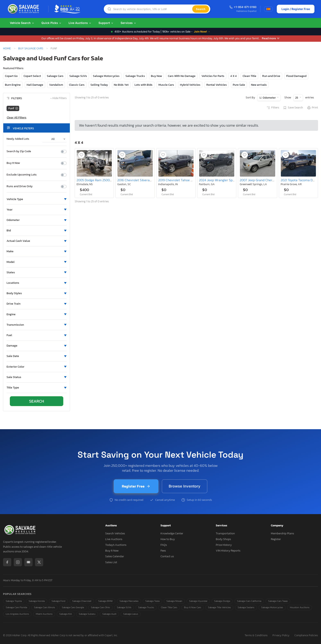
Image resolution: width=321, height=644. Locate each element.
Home (7, 48)
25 (297, 98)
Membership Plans (282, 533)
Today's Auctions (115, 545)
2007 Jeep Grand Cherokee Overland (266, 180)
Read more (271, 38)
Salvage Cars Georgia (73, 607)
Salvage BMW (105, 601)
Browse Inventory (184, 486)
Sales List (111, 562)
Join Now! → (202, 31)
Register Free (136, 486)
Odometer (269, 98)
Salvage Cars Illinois (44, 607)
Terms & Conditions (256, 635)
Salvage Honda (37, 601)
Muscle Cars (166, 85)
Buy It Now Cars (192, 607)
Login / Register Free (295, 9)
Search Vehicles (115, 533)
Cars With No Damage (182, 76)
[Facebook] (7, 562)
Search (200, 9)
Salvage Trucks (135, 76)
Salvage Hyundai (198, 601)
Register (276, 539)
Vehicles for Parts (212, 76)
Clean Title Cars (169, 607)
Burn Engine (13, 85)
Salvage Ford (58, 601)
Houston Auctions (299, 607)
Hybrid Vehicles (190, 85)
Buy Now (156, 76)
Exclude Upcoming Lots (22, 175)
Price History (224, 545)
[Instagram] (18, 562)
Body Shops (223, 539)
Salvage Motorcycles (106, 76)
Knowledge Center (171, 533)
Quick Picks (51, 23)
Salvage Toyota (14, 601)
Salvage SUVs (78, 76)
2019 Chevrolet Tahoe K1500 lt (180, 180)
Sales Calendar (114, 556)
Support (106, 23)
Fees (163, 550)
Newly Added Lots (18, 139)
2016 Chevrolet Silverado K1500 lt (141, 180)
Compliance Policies (306, 635)
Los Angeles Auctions (17, 614)
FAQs (163, 545)
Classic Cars (77, 85)
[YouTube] (28, 562)
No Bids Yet (121, 85)
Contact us (167, 556)
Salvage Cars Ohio (100, 607)
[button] (37, 199)
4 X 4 (233, 76)
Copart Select (32, 76)
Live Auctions (80, 23)
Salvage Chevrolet (81, 601)
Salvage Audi (109, 614)
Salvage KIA (65, 614)
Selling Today (99, 85)
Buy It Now (13, 163)
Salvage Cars (55, 76)
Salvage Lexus (130, 614)
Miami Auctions (44, 614)
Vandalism (56, 85)
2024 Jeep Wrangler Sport (218, 180)
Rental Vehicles (216, 85)
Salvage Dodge (222, 601)
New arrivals (259, 85)
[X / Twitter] (39, 562)
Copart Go (11, 76)
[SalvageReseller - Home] (24, 9)
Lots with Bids (144, 85)
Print (312, 108)
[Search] (152, 9)
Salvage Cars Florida (16, 607)
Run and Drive (271, 76)
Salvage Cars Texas (278, 601)
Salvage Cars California (249, 601)
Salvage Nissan (174, 601)
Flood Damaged (296, 76)
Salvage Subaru (87, 614)
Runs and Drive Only (20, 186)
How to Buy (167, 539)
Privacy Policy (280, 635)
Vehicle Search (22, 23)
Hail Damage (35, 85)
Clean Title (249, 76)
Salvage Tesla (152, 601)
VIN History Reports (228, 550)
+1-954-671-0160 (242, 7)
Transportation (225, 533)
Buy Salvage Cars (30, 48)
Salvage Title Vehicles (219, 607)
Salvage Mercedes (129, 601)
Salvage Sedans (246, 607)
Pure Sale (239, 85)
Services (128, 23)
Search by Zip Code (19, 151)
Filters (272, 108)
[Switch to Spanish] (268, 9)
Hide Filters (58, 98)
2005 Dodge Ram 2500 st (95, 180)
